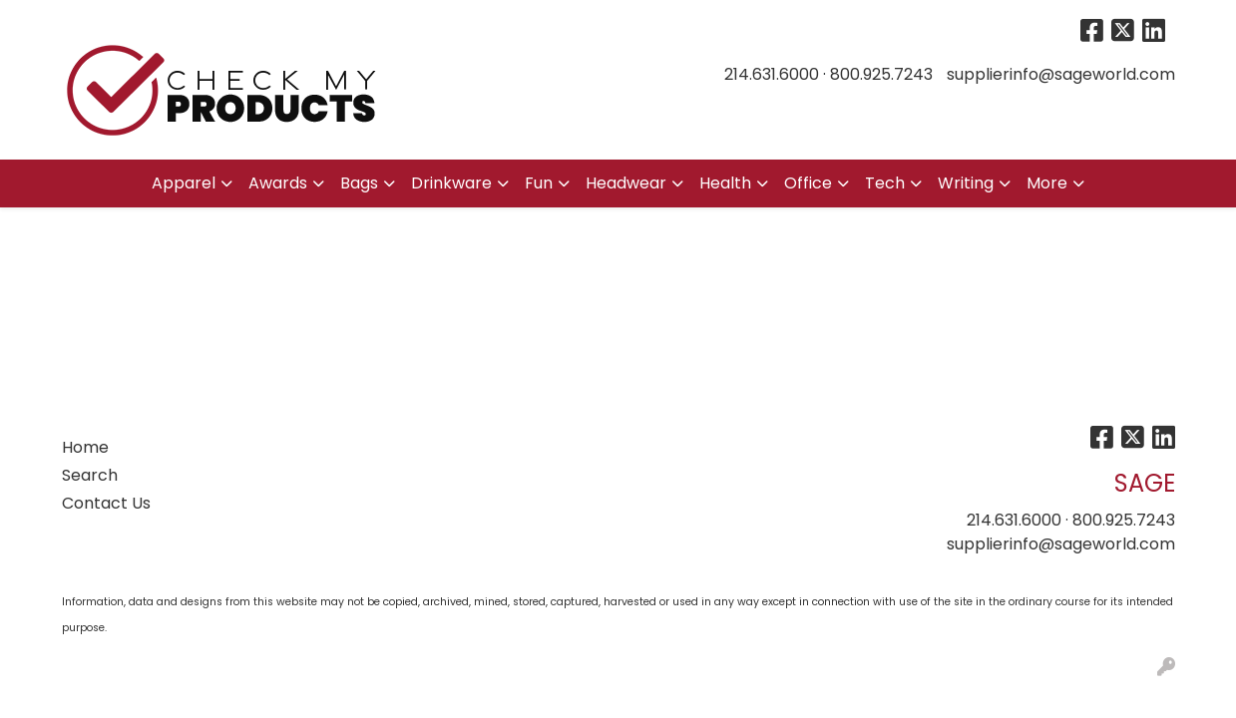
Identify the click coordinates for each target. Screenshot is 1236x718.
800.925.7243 (881, 74)
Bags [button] (359, 183)
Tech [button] (885, 183)
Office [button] (808, 183)
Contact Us (106, 503)
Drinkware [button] (451, 183)
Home (85, 447)
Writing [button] (966, 183)
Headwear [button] (626, 183)
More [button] (1047, 183)
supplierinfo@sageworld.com (1061, 74)
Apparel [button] (183, 183)
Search (90, 475)
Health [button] (725, 183)
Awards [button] (277, 183)
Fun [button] (539, 183)
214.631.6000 (771, 74)
